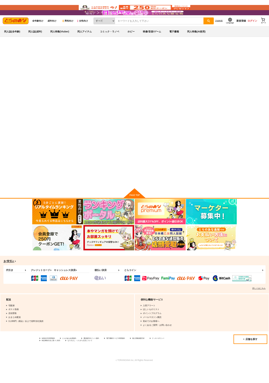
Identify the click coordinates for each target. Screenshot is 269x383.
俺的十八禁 (186, 73)
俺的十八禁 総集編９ (168, 73)
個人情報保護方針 (161, 354)
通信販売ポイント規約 (102, 354)
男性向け (67, 31)
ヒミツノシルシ (127, 73)
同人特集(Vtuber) (59, 41)
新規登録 (241, 31)
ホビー (131, 41)
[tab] (90, 108)
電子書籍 (174, 41)
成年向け (52, 31)
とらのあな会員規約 (76, 354)
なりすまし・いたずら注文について (114, 357)
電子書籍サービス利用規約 (132, 354)
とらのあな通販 (39, 57)
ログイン (252, 31)
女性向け (82, 31)
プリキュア (62, 66)
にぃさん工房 (143, 73)
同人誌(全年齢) (12, 41)
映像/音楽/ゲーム (152, 41)
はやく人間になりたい (149, 163)
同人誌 (52, 57)
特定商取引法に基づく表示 (78, 357)
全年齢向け (37, 31)
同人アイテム (84, 41)
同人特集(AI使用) (196, 41)
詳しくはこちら (259, 303)
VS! (174, 163)
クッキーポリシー (50, 357)
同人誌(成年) (35, 41)
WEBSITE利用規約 (50, 354)
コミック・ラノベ (109, 41)
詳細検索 (219, 31)
